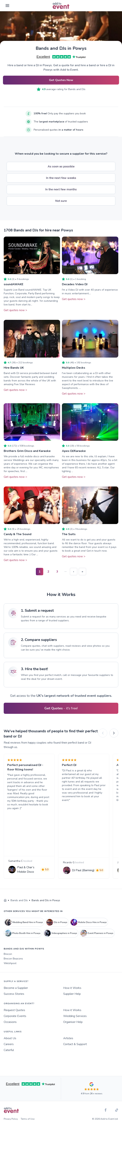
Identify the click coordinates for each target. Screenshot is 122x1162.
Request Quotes (14, 1018)
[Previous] (102, 733)
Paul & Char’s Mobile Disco (26, 874)
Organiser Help (73, 1030)
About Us (10, 1046)
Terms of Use (27, 1126)
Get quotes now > (15, 310)
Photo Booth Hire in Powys (22, 941)
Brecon (8, 962)
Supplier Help (72, 1002)
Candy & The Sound (17, 534)
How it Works (72, 996)
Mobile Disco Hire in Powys (89, 930)
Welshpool (10, 971)
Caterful (9, 1058)
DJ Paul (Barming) (79, 874)
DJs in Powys (56, 930)
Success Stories (14, 1002)
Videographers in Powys (60, 941)
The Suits (69, 534)
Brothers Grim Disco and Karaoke (27, 451)
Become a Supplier (16, 996)
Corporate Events (15, 1024)
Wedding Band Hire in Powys (24, 930)
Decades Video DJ (74, 284)
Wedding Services (75, 1024)
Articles (68, 1046)
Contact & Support (75, 1052)
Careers (9, 1052)
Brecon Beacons (13, 966)
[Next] (113, 733)
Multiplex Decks (73, 368)
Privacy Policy (11, 1126)
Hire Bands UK (14, 368)
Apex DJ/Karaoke (74, 451)
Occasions (10, 1030)
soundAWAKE (13, 284)
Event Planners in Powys (96, 941)
